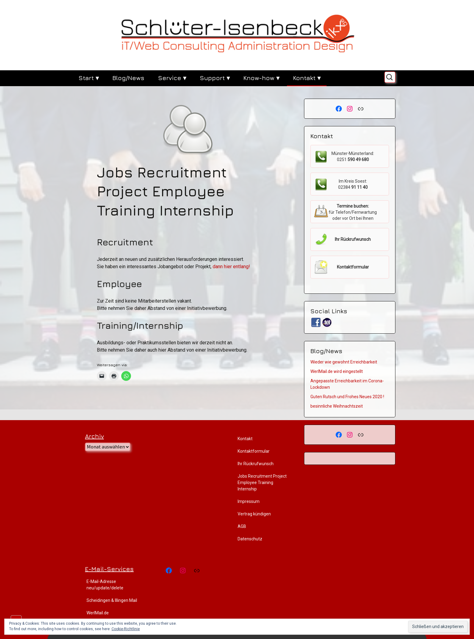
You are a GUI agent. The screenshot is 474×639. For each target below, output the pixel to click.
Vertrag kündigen (254, 513)
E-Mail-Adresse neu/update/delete (105, 584)
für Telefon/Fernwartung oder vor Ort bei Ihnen (353, 212)
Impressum (249, 501)
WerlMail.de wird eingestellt (336, 371)
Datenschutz (250, 538)
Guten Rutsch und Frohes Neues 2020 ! (347, 396)
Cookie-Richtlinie (125, 629)
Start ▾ (89, 77)
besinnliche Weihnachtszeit (336, 406)
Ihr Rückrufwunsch (256, 463)
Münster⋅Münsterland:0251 (352, 156)
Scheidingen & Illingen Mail (112, 600)
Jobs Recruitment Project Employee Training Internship (262, 482)
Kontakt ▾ (306, 77)
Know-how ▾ (261, 77)
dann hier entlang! (231, 266)
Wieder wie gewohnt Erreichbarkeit (343, 362)
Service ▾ (172, 77)
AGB (242, 526)
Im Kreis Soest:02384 (353, 184)
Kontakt (245, 438)
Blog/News (128, 77)
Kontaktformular (254, 451)
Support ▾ (215, 77)
